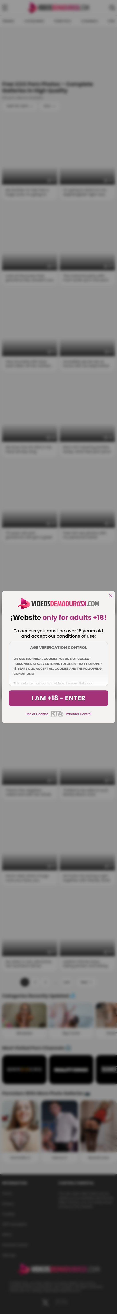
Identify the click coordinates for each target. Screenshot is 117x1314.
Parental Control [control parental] (78, 714)
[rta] (57, 716)
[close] (111, 596)
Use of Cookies (37, 714)
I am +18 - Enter (58, 698)
